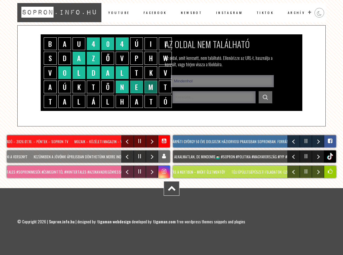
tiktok (330, 156)
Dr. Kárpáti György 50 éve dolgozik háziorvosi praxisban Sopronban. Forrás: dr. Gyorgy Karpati (244, 141)
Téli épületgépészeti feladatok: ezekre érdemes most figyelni (283, 171)
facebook (155, 12)
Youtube (119, 12)
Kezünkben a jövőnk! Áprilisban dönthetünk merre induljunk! (85, 156)
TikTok (265, 12)
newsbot (191, 12)
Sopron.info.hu (62, 222)
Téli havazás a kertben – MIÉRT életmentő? (193, 171)
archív (296, 12)
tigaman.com (164, 222)
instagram (229, 12)
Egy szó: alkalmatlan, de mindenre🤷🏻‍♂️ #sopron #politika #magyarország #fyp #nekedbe (232, 156)
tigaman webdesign (114, 222)
